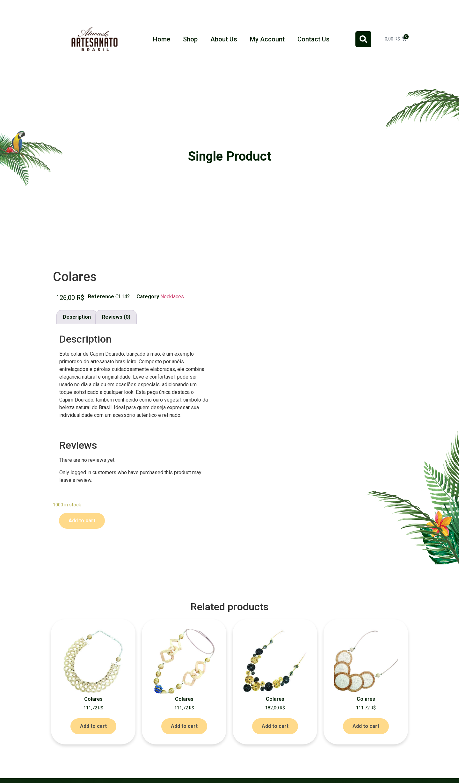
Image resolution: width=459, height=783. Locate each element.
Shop (190, 39)
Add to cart (82, 521)
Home (161, 39)
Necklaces (172, 297)
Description (77, 317)
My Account (267, 39)
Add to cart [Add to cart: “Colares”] (93, 726)
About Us (223, 39)
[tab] (76, 317)
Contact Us (313, 39)
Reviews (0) (116, 317)
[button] (363, 39)
